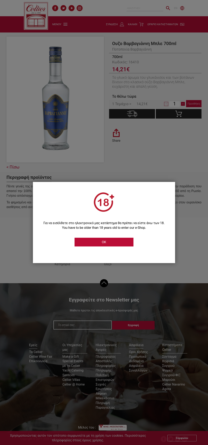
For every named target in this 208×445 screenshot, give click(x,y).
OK (104, 242)
